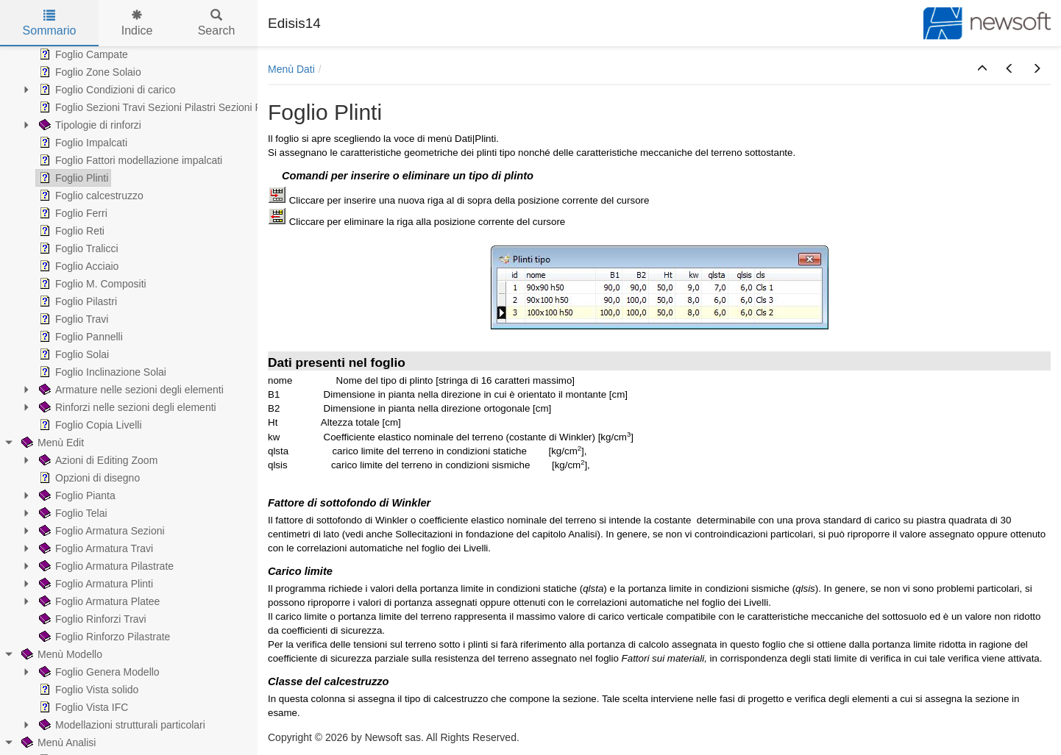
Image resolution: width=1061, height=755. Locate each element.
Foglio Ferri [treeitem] (71, 213)
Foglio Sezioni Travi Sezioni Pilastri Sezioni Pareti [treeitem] (159, 107)
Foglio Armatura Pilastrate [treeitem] (105, 566)
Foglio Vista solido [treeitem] (87, 689)
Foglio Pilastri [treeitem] (76, 301)
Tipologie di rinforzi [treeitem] (88, 125)
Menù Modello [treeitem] (60, 654)
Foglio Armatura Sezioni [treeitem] (100, 531)
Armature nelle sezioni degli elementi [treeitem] (130, 389)
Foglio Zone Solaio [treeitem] (88, 72)
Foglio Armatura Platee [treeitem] (98, 601)
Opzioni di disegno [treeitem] (88, 478)
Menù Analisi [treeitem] (57, 742)
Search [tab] (216, 23)
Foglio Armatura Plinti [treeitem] (94, 584)
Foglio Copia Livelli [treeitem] (89, 425)
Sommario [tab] (50, 23)
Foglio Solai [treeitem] (72, 354)
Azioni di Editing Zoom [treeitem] (96, 460)
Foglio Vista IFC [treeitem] (82, 707)
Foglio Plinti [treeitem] (72, 178)
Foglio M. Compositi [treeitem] (91, 284)
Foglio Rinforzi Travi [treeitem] (91, 619)
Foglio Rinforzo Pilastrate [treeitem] (103, 636)
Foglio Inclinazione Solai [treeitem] (101, 372)
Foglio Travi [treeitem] (72, 319)
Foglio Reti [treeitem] (70, 231)
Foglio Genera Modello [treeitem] (98, 672)
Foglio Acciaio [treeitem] (77, 266)
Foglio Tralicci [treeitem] (77, 248)
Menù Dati (291, 69)
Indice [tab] (137, 23)
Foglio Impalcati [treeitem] (81, 142)
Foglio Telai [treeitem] (71, 513)
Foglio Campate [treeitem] (82, 54)
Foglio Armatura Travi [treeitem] (94, 548)
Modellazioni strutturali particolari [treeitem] (120, 725)
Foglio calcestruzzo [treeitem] (89, 195)
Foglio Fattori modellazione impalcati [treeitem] (129, 160)
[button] (982, 69)
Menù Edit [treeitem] (51, 442)
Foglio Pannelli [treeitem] (79, 337)
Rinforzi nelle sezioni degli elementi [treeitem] (126, 407)
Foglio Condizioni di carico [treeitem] (105, 90)
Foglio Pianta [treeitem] (76, 495)
